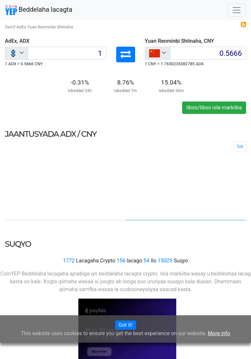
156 (121, 261)
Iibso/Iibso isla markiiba (214, 107)
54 (146, 261)
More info (219, 333)
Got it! (125, 325)
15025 (165, 261)
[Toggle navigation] (236, 10)
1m (240, 146)
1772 (69, 261)
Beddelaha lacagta (38, 10)
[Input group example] (67, 53)
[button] (125, 54)
